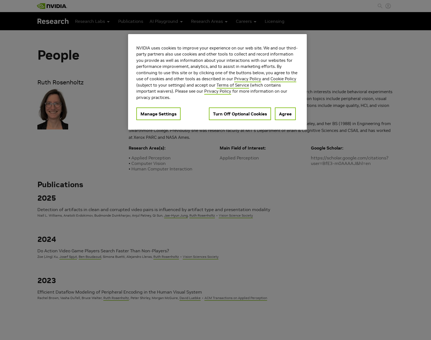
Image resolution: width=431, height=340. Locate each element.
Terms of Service (233, 85)
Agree (285, 114)
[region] (217, 82)
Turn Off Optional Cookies (240, 114)
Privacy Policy (247, 78)
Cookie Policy (283, 78)
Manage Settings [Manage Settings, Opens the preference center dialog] (158, 114)
